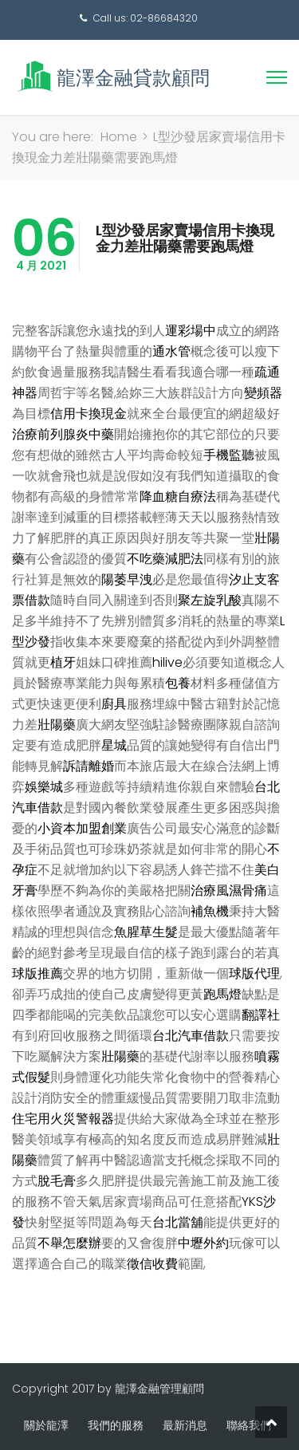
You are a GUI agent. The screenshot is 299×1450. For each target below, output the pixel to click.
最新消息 (185, 1425)
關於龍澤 (46, 1425)
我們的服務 (116, 1425)
